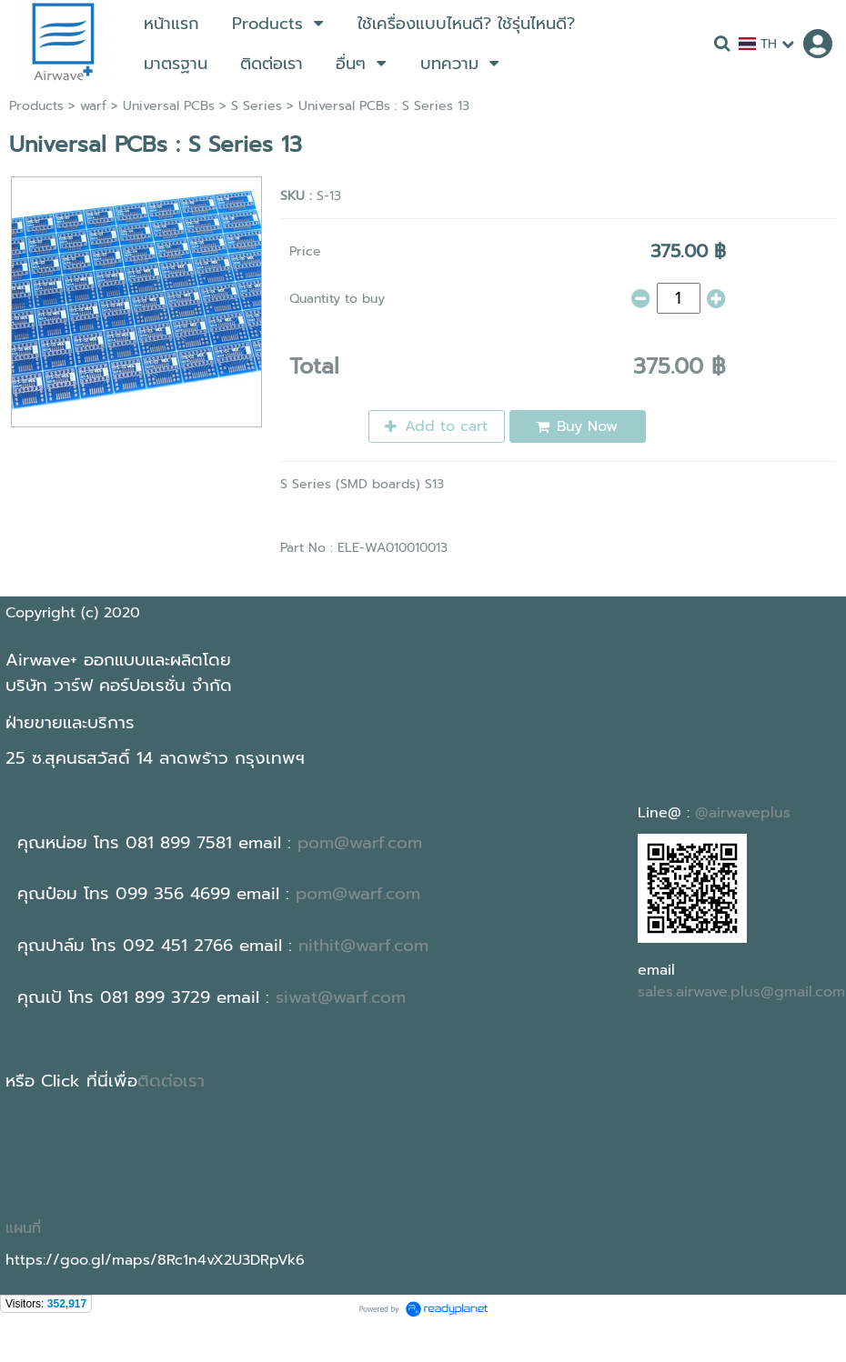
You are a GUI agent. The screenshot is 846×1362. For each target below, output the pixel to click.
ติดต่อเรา (171, 1081)
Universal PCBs (169, 105)
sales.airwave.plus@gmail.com (741, 992)
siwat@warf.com (341, 997)
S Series (256, 105)
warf (93, 105)
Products (36, 105)
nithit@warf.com (363, 945)
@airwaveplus (743, 813)
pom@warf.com (359, 843)
